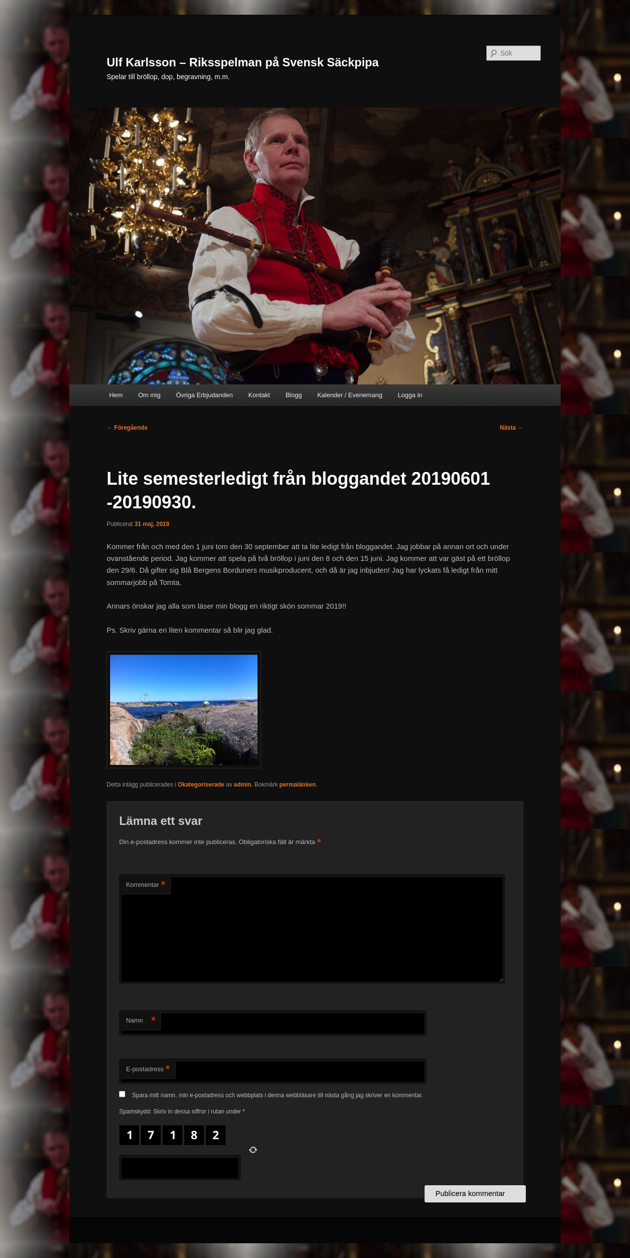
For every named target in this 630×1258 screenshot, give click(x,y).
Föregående (127, 427)
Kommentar (145, 885)
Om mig (149, 395)
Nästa (511, 427)
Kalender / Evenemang (349, 395)
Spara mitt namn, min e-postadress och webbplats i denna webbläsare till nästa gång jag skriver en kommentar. (277, 1095)
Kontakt (259, 395)
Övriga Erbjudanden (204, 395)
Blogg (294, 395)
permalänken (298, 784)
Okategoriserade (201, 784)
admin (242, 784)
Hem (115, 395)
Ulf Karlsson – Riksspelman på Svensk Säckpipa (243, 62)
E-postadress (148, 1069)
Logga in (410, 395)
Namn (140, 1021)
